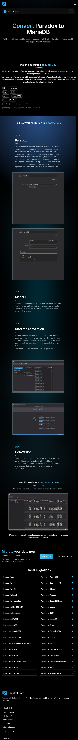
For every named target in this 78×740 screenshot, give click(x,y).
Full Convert (13, 11)
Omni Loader (7, 720)
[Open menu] (75, 4)
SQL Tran (6, 723)
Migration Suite (8, 712)
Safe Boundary (8, 731)
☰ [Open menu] (71, 11)
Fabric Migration (8, 727)
